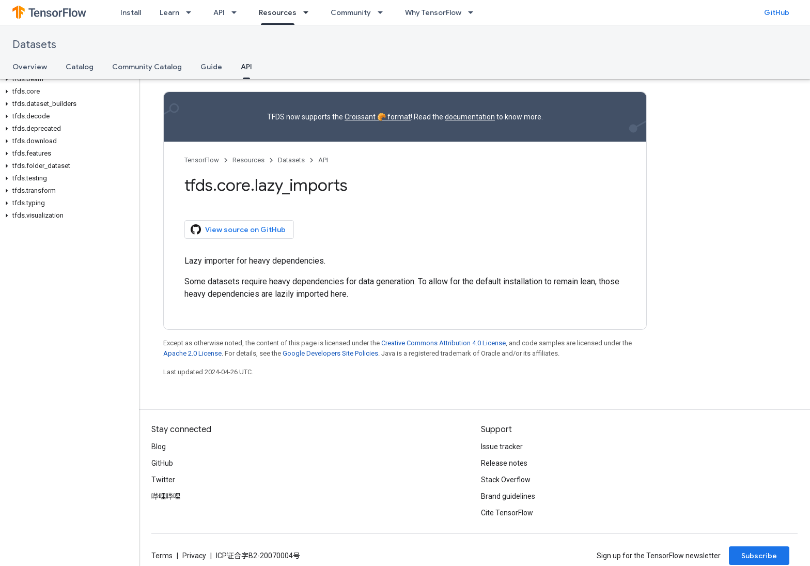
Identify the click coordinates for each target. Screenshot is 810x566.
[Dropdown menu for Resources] (309, 12)
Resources (248, 160)
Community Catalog (147, 66)
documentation (470, 117)
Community (351, 12)
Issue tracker (502, 446)
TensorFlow (201, 160)
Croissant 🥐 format (378, 117)
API (219, 12)
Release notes (504, 463)
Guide (211, 66)
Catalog (80, 66)
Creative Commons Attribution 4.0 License (443, 343)
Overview (29, 66)
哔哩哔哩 (165, 496)
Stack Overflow (506, 480)
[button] (67, 79)
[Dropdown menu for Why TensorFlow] (473, 12)
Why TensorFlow (433, 12)
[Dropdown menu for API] (237, 12)
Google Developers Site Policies (330, 353)
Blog (158, 446)
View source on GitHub (238, 229)
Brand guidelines (508, 496)
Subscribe (759, 555)
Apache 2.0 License (192, 353)
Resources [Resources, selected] (278, 12)
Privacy (194, 556)
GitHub (776, 12)
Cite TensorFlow (507, 513)
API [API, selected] (246, 66)
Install (130, 12)
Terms (162, 556)
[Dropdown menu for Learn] (191, 12)
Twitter (163, 480)
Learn (169, 12)
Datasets (34, 44)
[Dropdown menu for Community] (383, 12)
